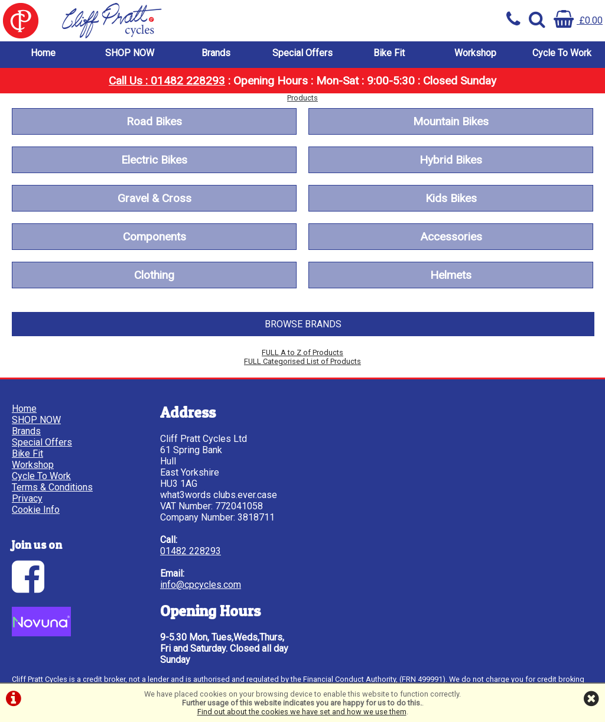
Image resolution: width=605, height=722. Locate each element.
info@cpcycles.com (200, 584)
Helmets (450, 275)
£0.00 (578, 20)
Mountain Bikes (451, 121)
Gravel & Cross (154, 198)
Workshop (475, 52)
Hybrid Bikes (450, 160)
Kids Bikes (451, 198)
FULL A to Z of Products (302, 352)
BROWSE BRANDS (303, 324)
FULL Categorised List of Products (302, 361)
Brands (215, 52)
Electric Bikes (154, 160)
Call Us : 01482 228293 (167, 80)
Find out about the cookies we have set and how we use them (301, 711)
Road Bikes (154, 121)
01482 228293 (190, 551)
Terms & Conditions (52, 487)
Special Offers (302, 52)
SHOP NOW (129, 52)
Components (154, 236)
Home (43, 52)
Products (302, 97)
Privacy (27, 498)
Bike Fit (389, 52)
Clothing (154, 275)
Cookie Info (36, 509)
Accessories (451, 236)
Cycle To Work (561, 52)
